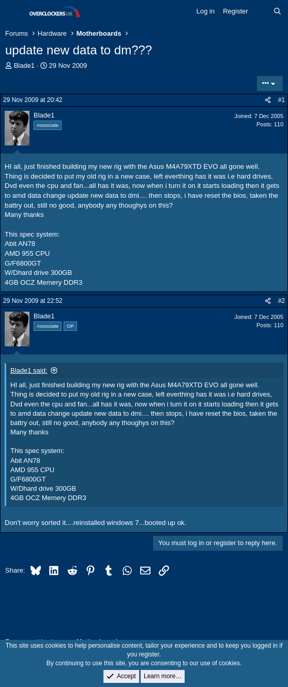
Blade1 (24, 65)
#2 (281, 300)
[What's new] (260, 11)
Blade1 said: (29, 370)
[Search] (277, 11)
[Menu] (14, 12)
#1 (281, 100)
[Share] (268, 100)
